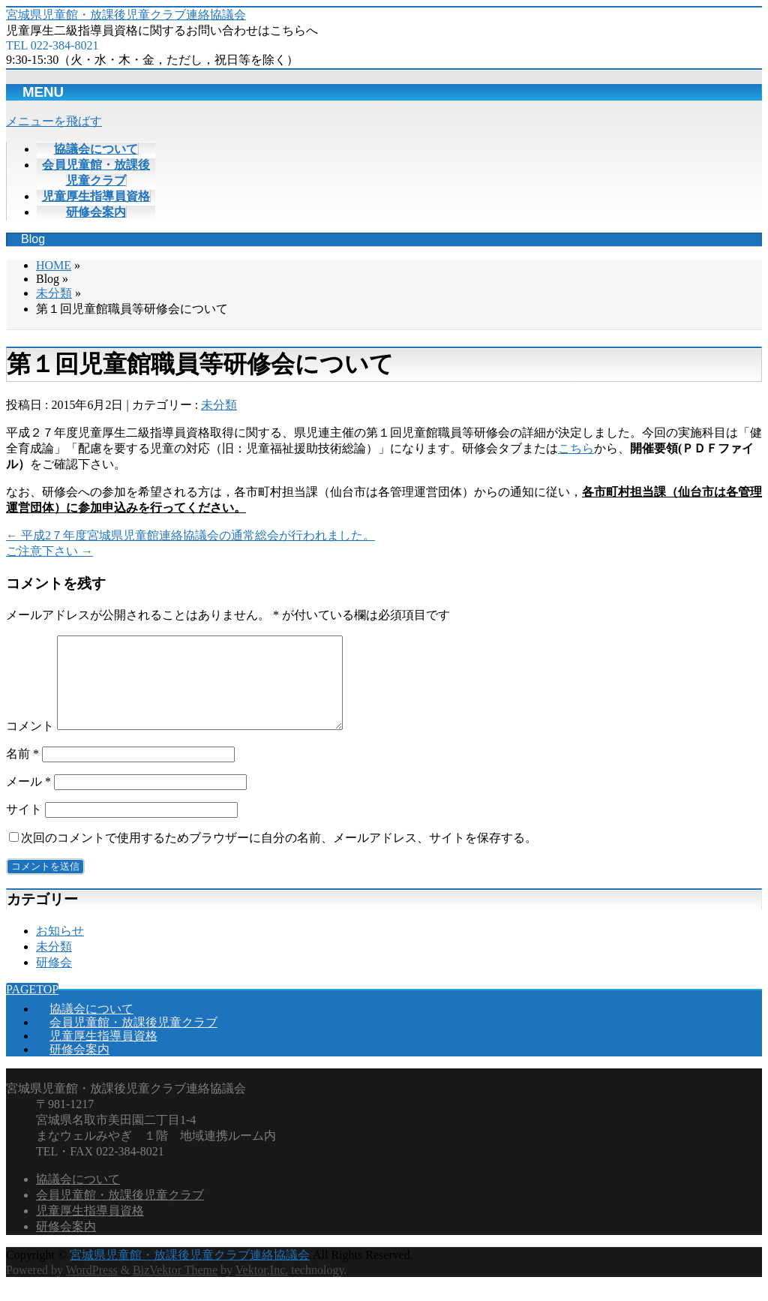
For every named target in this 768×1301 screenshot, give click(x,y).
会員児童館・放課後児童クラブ (134, 1040)
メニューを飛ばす (54, 121)
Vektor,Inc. (262, 1287)
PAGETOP (32, 1007)
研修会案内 (80, 1067)
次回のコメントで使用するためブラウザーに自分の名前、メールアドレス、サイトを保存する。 (279, 855)
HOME (53, 265)
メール (28, 799)
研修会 (54, 980)
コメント (30, 744)
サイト (24, 827)
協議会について (92, 1026)
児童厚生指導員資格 (104, 1053)
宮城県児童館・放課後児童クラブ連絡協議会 (126, 14)
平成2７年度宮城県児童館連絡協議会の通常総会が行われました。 (190, 535)
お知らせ (60, 948)
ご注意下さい (49, 551)
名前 (22, 771)
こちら (576, 448)
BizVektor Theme (175, 1287)
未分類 (54, 293)
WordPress (92, 1287)
